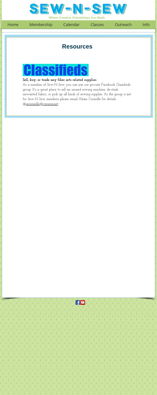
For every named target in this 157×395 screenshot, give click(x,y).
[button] (41, 25)
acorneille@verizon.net (42, 104)
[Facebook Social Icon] (78, 302)
